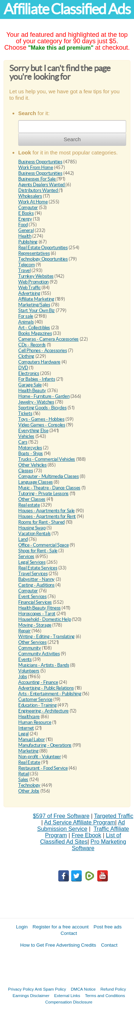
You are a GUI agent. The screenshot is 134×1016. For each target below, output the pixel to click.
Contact (69, 933)
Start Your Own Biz (36, 310)
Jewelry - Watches (36, 402)
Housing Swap (31, 528)
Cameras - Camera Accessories (48, 339)
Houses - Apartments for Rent (47, 516)
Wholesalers (30, 196)
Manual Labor (31, 739)
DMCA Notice (83, 989)
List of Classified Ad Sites (80, 838)
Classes (25, 470)
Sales (23, 779)
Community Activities (39, 653)
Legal (23, 733)
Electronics (28, 373)
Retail (23, 773)
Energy (25, 219)
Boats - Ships (30, 453)
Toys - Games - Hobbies (41, 419)
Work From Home (35, 167)
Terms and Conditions (105, 995)
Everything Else (33, 430)
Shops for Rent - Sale (38, 550)
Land (23, 539)
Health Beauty (32, 390)
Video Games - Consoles (41, 425)
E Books (26, 213)
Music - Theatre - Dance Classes (49, 487)
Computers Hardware (39, 362)
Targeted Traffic (113, 816)
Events (25, 659)
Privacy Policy (21, 989)
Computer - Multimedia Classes (48, 476)
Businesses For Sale (37, 179)
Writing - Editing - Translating (46, 636)
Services (26, 556)
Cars (22, 442)
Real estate (29, 505)
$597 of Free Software (61, 816)
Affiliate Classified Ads (67, 9)
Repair (24, 630)
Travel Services (33, 573)
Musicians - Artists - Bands (43, 665)
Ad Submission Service (81, 825)
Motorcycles (30, 447)
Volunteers (28, 671)
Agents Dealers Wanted (41, 184)
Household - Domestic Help (44, 619)
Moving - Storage (34, 625)
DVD (23, 367)
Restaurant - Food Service (43, 768)
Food (23, 224)
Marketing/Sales (34, 304)
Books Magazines (35, 333)
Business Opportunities (40, 161)
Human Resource (34, 722)
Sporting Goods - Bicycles (42, 407)
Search (72, 139)
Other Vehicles (32, 465)
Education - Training (37, 705)
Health (24, 236)
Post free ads (108, 926)
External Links (67, 995)
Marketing (28, 751)
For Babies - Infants (36, 379)
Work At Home (33, 201)
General (26, 230)
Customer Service (35, 699)
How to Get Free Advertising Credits (58, 945)
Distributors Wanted (38, 190)
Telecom (26, 264)
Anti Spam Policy (50, 989)
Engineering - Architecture (43, 711)
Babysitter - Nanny (36, 579)
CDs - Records (32, 344)
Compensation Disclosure (68, 1002)
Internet (26, 728)
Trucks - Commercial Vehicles (46, 459)
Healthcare (29, 716)
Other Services (32, 642)
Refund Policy (113, 989)
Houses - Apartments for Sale (46, 510)
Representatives (34, 253)
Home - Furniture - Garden (43, 396)
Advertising (29, 293)
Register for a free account (61, 926)
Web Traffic (29, 287)
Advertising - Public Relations (46, 688)
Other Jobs (28, 791)
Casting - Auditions (36, 585)
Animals (26, 322)
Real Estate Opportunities (43, 247)
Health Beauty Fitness (39, 608)
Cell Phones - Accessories (42, 350)
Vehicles (26, 436)
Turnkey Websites (36, 276)
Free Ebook (86, 835)
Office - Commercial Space (43, 545)
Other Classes (31, 499)
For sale (25, 316)
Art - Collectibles (34, 327)
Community (29, 648)
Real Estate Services (37, 568)
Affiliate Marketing (36, 299)
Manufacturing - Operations (44, 745)
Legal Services (32, 562)
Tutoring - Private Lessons (43, 493)
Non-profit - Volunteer (39, 756)
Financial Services (35, 602)
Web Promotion (33, 282)
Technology (29, 785)
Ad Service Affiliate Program (79, 822)
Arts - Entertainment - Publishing (49, 693)
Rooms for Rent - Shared (41, 522)
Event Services (32, 596)
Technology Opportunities (43, 259)
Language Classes (35, 482)
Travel (24, 270)
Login (22, 926)
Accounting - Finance (38, 682)
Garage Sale (30, 385)
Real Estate (29, 762)
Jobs (22, 676)
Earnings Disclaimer (31, 995)
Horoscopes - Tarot (36, 613)
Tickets (25, 413)
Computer (28, 207)
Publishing (28, 242)
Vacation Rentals (34, 533)
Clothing (26, 356)
